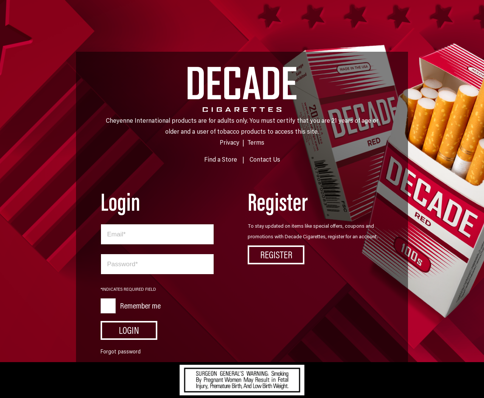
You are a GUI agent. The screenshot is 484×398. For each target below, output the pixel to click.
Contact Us (265, 159)
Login (129, 330)
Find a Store (220, 159)
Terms (255, 142)
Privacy (229, 142)
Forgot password (121, 351)
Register (276, 254)
